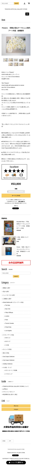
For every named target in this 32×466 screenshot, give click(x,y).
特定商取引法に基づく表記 (10, 394)
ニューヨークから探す (9, 295)
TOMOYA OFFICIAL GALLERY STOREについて (16, 386)
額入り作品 (6, 353)
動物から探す (6, 288)
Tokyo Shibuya (9, 312)
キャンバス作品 (7, 349)
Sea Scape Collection (9, 356)
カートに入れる (16, 195)
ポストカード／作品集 (11, 370)
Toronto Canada (9, 323)
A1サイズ (7, 341)
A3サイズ (7, 337)
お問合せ (5, 389)
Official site (16, 406)
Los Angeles (8, 330)
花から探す (6, 291)
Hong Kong (8, 327)
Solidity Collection (8, 364)
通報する (16, 205)
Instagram (16, 409)
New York (7, 309)
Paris (6, 319)
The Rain (7, 305)
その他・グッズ (7, 367)
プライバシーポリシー (9, 391)
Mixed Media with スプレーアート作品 (13, 302)
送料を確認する (21, 201)
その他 (7, 345)
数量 (16, 188)
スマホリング (8, 374)
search (16, 3)
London (7, 316)
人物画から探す (7, 298)
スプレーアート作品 (8, 335)
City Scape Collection (8, 360)
